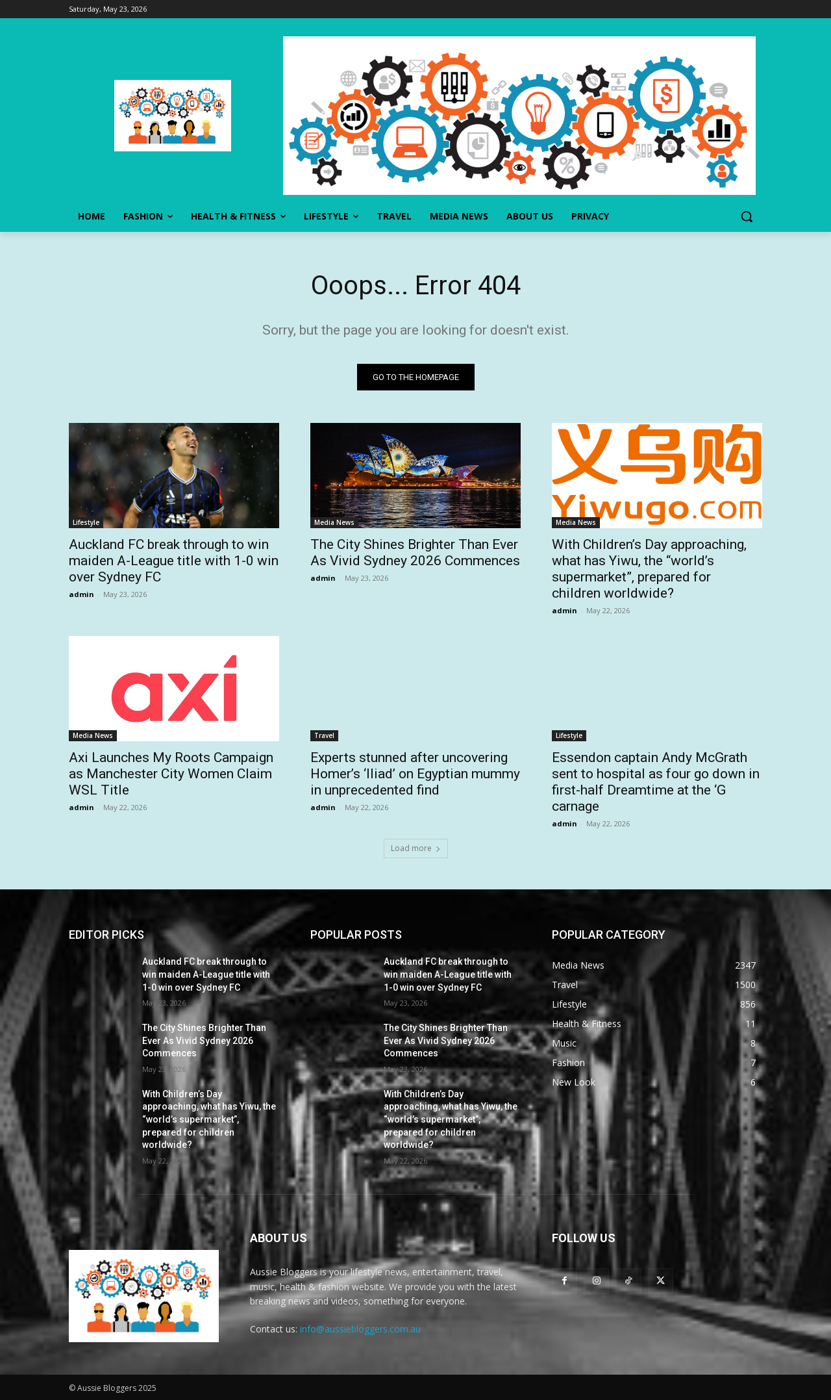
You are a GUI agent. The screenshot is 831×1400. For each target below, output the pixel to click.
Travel (324, 735)
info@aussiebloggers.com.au (360, 1329)
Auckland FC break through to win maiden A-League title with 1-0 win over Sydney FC (174, 561)
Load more (416, 848)
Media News (334, 522)
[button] (746, 216)
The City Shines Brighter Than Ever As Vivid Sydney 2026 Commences (415, 552)
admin (81, 594)
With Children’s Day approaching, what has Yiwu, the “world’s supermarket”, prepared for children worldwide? (649, 569)
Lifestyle (86, 522)
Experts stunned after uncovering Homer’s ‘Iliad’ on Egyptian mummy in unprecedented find (415, 774)
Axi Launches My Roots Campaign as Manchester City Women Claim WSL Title (171, 774)
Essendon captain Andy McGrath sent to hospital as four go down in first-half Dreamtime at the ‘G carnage (656, 782)
